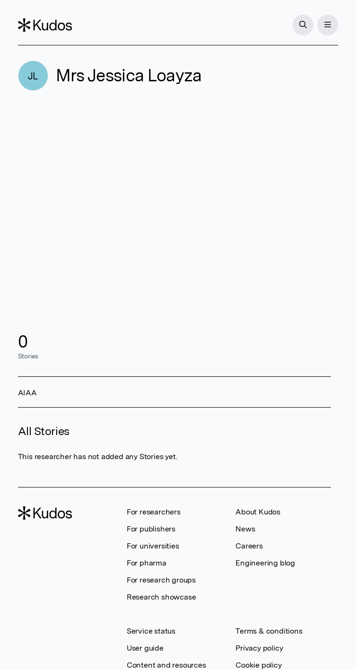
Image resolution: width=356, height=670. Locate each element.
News (245, 528)
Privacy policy (259, 648)
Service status (151, 630)
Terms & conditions (268, 630)
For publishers (151, 528)
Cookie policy (258, 665)
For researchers (154, 511)
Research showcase (161, 596)
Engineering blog (265, 562)
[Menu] (327, 25)
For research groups (161, 579)
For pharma (146, 562)
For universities (153, 545)
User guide (145, 648)
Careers (249, 545)
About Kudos (257, 511)
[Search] (303, 25)
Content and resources (166, 665)
